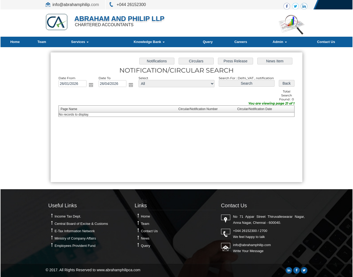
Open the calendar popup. (92, 85)
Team (42, 42)
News (145, 238)
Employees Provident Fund (75, 246)
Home (15, 42)
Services (80, 42)
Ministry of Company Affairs (75, 238)
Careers (240, 42)
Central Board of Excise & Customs (81, 224)
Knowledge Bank (149, 42)
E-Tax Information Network (75, 231)
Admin (280, 42)
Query (208, 42)
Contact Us (326, 42)
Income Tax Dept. (68, 216)
